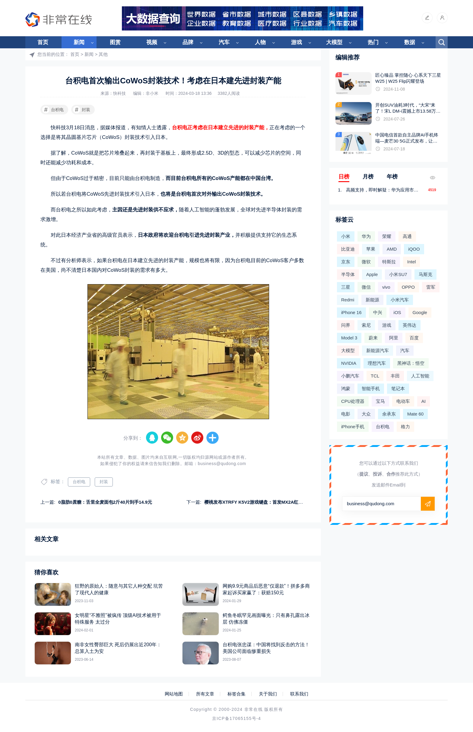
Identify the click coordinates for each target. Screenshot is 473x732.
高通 (407, 236)
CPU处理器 (352, 401)
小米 (345, 236)
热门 (373, 42)
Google (420, 312)
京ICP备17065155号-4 (236, 718)
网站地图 (174, 694)
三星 (345, 287)
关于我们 (268, 694)
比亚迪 (348, 249)
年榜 (392, 177)
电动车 (403, 401)
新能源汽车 (377, 350)
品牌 (188, 42)
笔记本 (398, 388)
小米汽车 (400, 299)
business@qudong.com (222, 463)
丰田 (395, 375)
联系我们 (299, 694)
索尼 (366, 325)
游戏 (296, 42)
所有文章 (205, 694)
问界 (345, 325)
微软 (366, 261)
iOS (397, 312)
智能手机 (371, 388)
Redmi (347, 299)
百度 (414, 337)
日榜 (343, 177)
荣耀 (386, 236)
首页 (42, 42)
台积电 (53, 109)
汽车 (224, 42)
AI (423, 401)
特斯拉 (389, 261)
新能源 (372, 299)
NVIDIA (348, 363)
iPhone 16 (351, 312)
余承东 (389, 413)
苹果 (370, 249)
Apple (372, 274)
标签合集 (236, 694)
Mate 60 (415, 413)
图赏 (115, 42)
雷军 (430, 287)
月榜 (368, 177)
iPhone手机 (352, 426)
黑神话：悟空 (410, 363)
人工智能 (420, 375)
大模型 (334, 42)
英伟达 (409, 325)
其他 (103, 54)
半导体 (348, 274)
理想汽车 (377, 363)
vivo (386, 287)
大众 (366, 413)
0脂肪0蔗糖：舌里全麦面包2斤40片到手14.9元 (105, 502)
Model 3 (349, 337)
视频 (151, 42)
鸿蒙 (345, 388)
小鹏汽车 (350, 375)
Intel (411, 261)
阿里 (393, 337)
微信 (366, 287)
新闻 (79, 42)
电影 (345, 413)
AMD (392, 249)
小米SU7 (398, 274)
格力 (405, 426)
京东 (345, 261)
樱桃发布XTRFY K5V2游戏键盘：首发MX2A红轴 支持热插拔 (265, 502)
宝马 (380, 401)
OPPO (408, 287)
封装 (81, 109)
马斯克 (425, 274)
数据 (409, 42)
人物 (260, 42)
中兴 (377, 312)
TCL (375, 375)
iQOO (414, 249)
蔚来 (373, 337)
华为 (366, 236)
